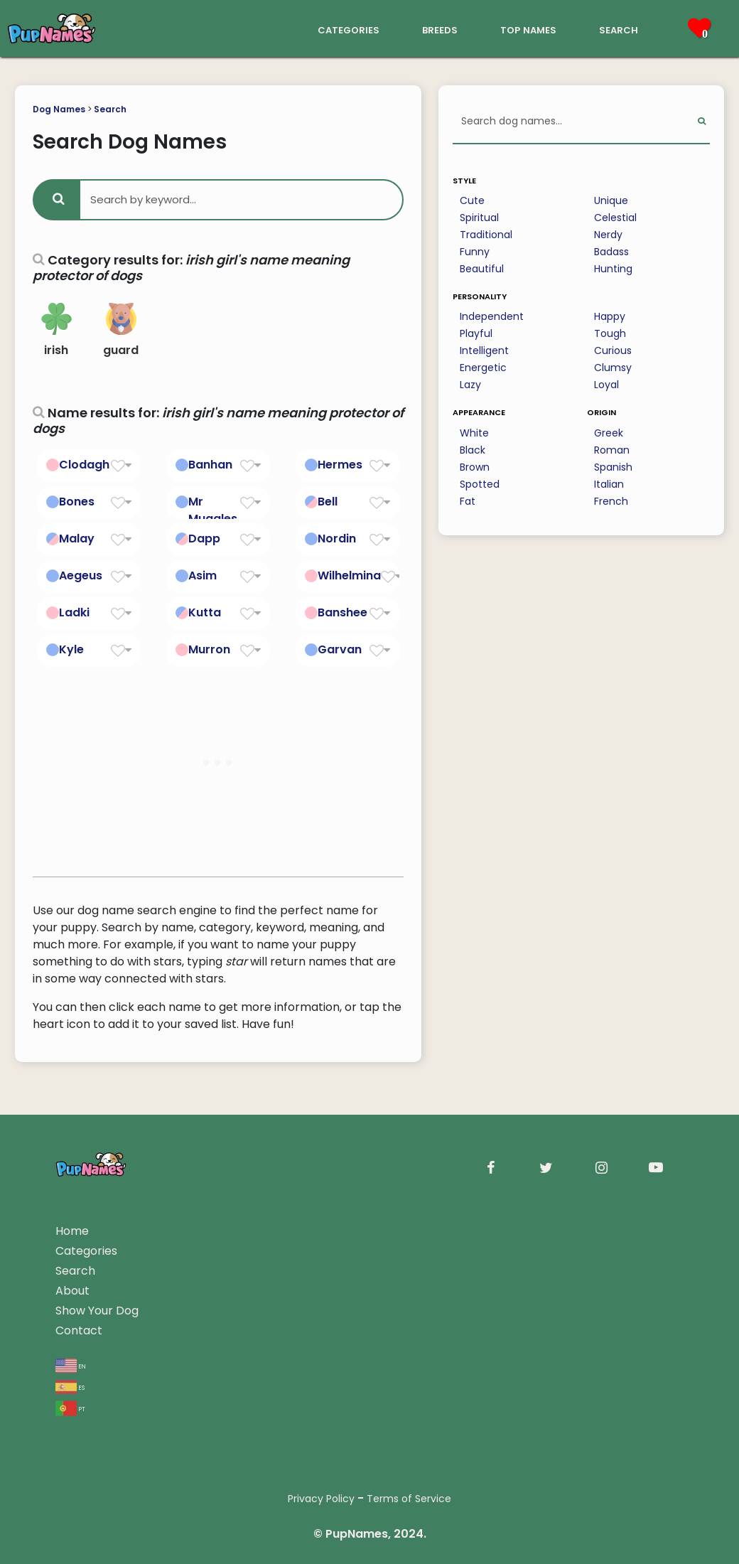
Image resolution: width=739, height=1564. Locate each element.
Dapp (204, 538)
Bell (328, 501)
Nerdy (608, 234)
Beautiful (482, 269)
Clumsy (613, 367)
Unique (611, 200)
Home (72, 1231)
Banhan (210, 464)
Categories (86, 1251)
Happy (609, 316)
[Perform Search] (702, 122)
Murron (209, 649)
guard (121, 330)
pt (70, 1408)
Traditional (486, 234)
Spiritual (479, 217)
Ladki (74, 612)
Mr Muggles (212, 510)
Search (110, 109)
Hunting (613, 269)
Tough (610, 333)
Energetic (483, 367)
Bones (77, 501)
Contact (78, 1330)
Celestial (615, 217)
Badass (611, 252)
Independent (492, 316)
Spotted (480, 484)
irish (56, 330)
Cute (472, 200)
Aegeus (80, 575)
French (611, 501)
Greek (608, 433)
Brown (475, 467)
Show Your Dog (97, 1310)
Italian (609, 484)
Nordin (337, 538)
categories (348, 29)
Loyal (606, 384)
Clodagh (84, 464)
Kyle (71, 649)
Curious (613, 350)
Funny (475, 252)
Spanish (613, 467)
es (70, 1387)
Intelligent (484, 350)
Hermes (340, 464)
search (618, 29)
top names (528, 29)
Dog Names (59, 109)
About (72, 1290)
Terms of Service (409, 1498)
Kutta (204, 612)
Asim (202, 575)
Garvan (340, 649)
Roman (612, 450)
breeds (440, 29)
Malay (77, 538)
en (70, 1365)
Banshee (342, 612)
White (474, 433)
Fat (467, 501)
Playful (476, 333)
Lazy (470, 384)
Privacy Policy (321, 1498)
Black (472, 450)
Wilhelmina (349, 575)
